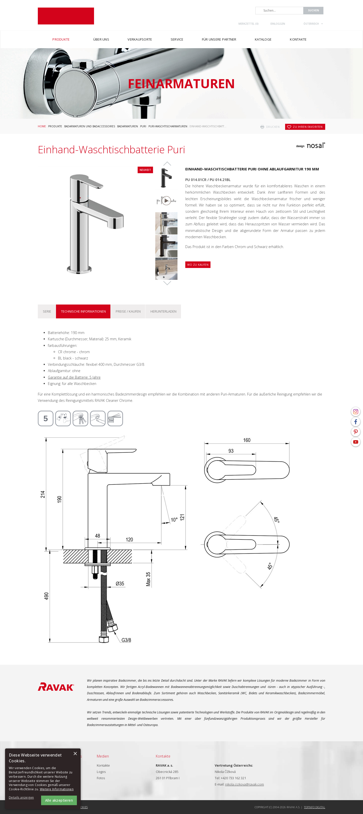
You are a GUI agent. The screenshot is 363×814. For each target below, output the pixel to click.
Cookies (82, 807)
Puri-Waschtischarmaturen (167, 126)
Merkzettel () (248, 23)
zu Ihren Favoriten (307, 127)
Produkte (55, 126)
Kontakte (103, 765)
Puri (143, 126)
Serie (47, 311)
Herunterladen (163, 311)
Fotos (101, 778)
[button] (23, 798)
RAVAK (66, 16)
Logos (101, 771)
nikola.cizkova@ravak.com (244, 784)
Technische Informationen (83, 311)
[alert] (43, 778)
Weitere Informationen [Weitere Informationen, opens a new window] (57, 789)
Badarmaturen (127, 126)
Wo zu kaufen (197, 264)
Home (42, 126)
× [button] (75, 754)
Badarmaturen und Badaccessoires (89, 126)
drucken (273, 127)
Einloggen (277, 23)
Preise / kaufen (128, 311)
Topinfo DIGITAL (314, 807)
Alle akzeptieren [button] (59, 800)
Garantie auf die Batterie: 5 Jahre (74, 377)
